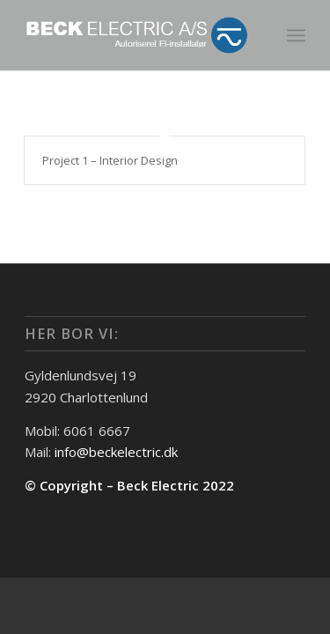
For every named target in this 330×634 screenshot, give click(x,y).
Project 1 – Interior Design (110, 160)
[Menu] (296, 35)
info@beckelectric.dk (116, 452)
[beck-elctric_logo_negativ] (137, 35)
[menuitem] (296, 35)
